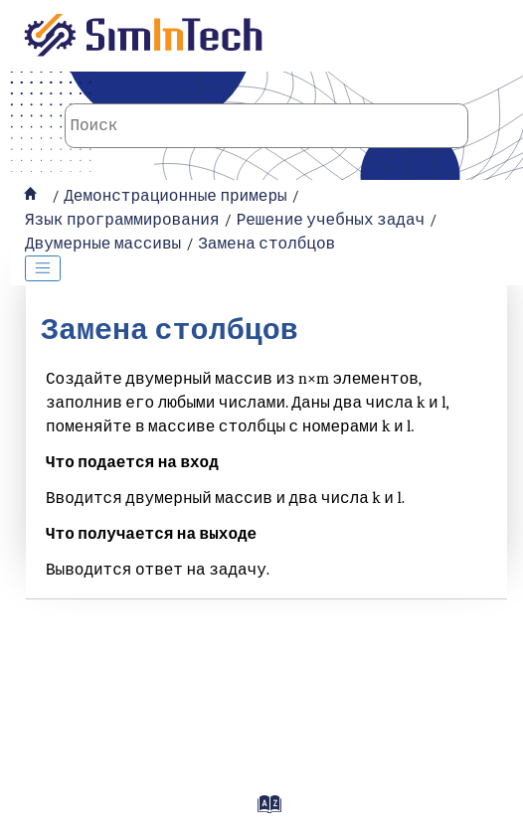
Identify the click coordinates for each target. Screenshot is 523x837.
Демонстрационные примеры (175, 196)
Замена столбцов (266, 243)
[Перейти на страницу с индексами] (266, 811)
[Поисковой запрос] (267, 125)
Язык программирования (122, 220)
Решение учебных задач (331, 220)
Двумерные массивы (103, 243)
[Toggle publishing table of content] (43, 268)
